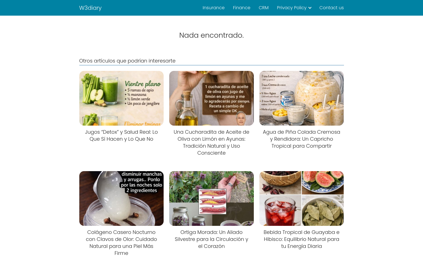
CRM (264, 7)
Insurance (214, 7)
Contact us (331, 7)
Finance (241, 7)
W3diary (90, 8)
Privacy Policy (292, 7)
